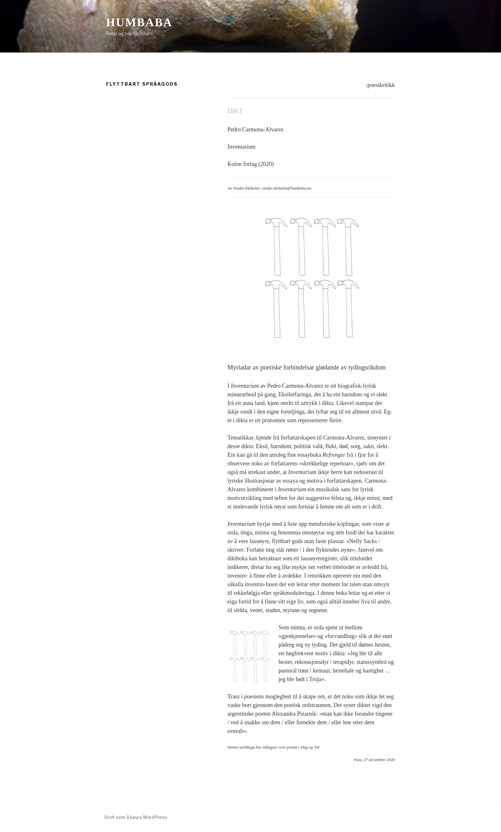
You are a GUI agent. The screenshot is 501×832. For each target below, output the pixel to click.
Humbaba (139, 22)
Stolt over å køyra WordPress (135, 817)
